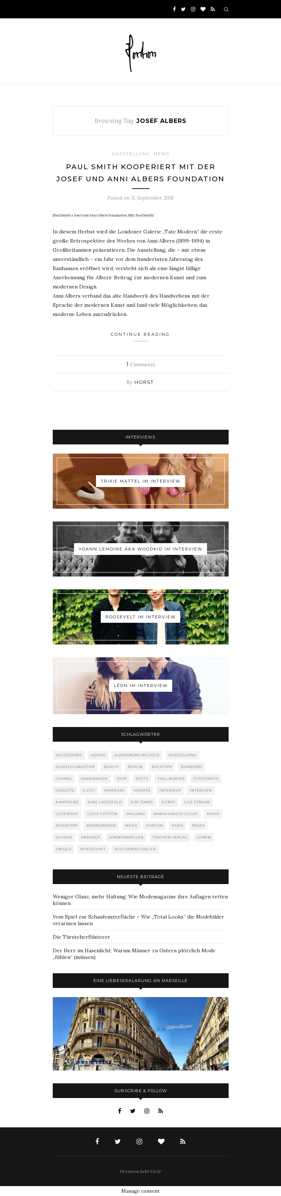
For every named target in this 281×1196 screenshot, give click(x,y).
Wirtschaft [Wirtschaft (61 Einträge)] (93, 849)
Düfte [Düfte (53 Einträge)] (142, 779)
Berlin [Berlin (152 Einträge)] (135, 767)
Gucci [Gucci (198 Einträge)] (89, 790)
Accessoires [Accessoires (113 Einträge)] (69, 755)
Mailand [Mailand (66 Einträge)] (135, 814)
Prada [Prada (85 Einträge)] (198, 826)
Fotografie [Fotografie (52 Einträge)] (206, 779)
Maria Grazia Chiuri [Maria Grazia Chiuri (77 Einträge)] (176, 814)
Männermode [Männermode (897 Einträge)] (101, 826)
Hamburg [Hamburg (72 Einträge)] (114, 790)
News (162, 153)
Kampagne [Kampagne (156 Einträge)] (67, 802)
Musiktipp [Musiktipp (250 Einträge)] (67, 826)
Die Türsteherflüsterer (81, 937)
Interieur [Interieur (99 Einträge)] (170, 790)
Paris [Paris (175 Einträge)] (177, 826)
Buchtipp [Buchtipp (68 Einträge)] (162, 767)
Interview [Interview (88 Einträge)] (201, 790)
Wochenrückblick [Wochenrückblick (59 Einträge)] (135, 849)
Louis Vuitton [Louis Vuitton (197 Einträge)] (102, 814)
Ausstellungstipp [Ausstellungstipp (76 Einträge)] (75, 767)
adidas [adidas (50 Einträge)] (98, 755)
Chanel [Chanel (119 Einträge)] (64, 779)
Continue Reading (140, 336)
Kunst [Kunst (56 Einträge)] (168, 802)
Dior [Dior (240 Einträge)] (122, 779)
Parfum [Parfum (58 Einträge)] (154, 826)
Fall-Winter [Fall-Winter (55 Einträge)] (171, 779)
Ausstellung (131, 153)
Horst (144, 382)
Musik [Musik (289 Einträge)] (213, 814)
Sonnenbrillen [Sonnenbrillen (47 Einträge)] (126, 837)
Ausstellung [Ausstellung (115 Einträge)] (183, 755)
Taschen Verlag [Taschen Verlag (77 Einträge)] (170, 837)
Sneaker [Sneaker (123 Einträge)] (90, 837)
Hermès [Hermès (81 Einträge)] (142, 790)
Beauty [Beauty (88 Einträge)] (111, 767)
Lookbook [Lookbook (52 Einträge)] (67, 814)
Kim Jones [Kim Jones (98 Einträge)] (142, 802)
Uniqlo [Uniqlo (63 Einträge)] (63, 849)
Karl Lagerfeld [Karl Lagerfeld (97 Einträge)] (105, 802)
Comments (140, 364)
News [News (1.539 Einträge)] (131, 826)
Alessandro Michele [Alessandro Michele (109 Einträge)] (137, 755)
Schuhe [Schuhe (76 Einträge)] (64, 837)
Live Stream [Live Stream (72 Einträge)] (197, 802)
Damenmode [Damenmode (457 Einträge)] (94, 779)
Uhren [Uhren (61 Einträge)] (203, 837)
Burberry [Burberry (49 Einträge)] (191, 767)
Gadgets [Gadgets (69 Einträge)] (65, 790)
